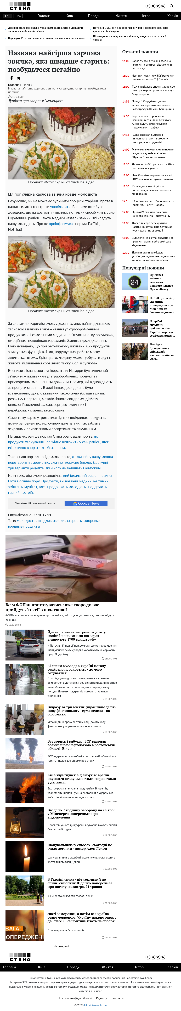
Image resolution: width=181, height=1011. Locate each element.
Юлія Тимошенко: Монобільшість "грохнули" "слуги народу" (153, 203)
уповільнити (60, 207)
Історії (147, 16)
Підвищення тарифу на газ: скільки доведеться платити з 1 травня (129, 38)
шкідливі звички (51, 521)
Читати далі (61, 946)
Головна (44, 16)
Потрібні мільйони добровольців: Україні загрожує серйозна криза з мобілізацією (130, 30)
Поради (94, 16)
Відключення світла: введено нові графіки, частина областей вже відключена (153, 241)
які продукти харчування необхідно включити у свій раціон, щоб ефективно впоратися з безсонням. (58, 442)
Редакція (102, 998)
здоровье (92, 521)
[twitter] (158, 6)
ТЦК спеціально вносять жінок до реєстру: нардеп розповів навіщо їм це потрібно (153, 90)
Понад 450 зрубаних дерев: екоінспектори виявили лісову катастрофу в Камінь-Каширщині (153, 105)
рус (18, 16)
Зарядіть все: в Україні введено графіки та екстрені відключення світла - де (152, 65)
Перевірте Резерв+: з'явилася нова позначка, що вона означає (46, 38)
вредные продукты (24, 526)
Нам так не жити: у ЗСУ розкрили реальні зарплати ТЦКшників (153, 77)
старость (74, 521)
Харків (172, 16)
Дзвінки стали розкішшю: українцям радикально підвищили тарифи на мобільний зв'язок (45, 30)
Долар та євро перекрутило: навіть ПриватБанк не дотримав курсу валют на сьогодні (152, 227)
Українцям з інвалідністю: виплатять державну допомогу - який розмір (152, 190)
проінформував (61, 224)
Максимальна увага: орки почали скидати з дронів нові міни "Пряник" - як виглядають (153, 153)
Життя (121, 16)
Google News (86, 503)
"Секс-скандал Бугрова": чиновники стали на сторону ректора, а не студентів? (150, 138)
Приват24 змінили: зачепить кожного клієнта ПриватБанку (151, 214)
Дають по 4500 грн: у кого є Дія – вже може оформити (153, 166)
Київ (69, 16)
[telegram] (153, 6)
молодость (26, 521)
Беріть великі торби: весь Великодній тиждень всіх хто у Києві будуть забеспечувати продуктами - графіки (151, 122)
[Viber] (25, 78)
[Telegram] (18, 78)
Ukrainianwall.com (95, 1005)
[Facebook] (11, 78)
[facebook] (148, 6)
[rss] (163, 6)
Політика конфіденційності (75, 998)
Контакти (117, 998)
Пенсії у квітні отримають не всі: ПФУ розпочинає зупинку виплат (152, 177)
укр (7, 16)
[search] (172, 6)
